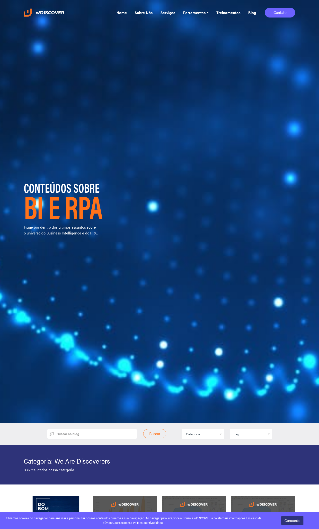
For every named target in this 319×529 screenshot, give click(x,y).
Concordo (292, 520)
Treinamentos (228, 12)
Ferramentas (194, 12)
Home (121, 12)
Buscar (154, 433)
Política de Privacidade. (148, 522)
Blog (252, 12)
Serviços (167, 12)
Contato (280, 12)
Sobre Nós (144, 12)
